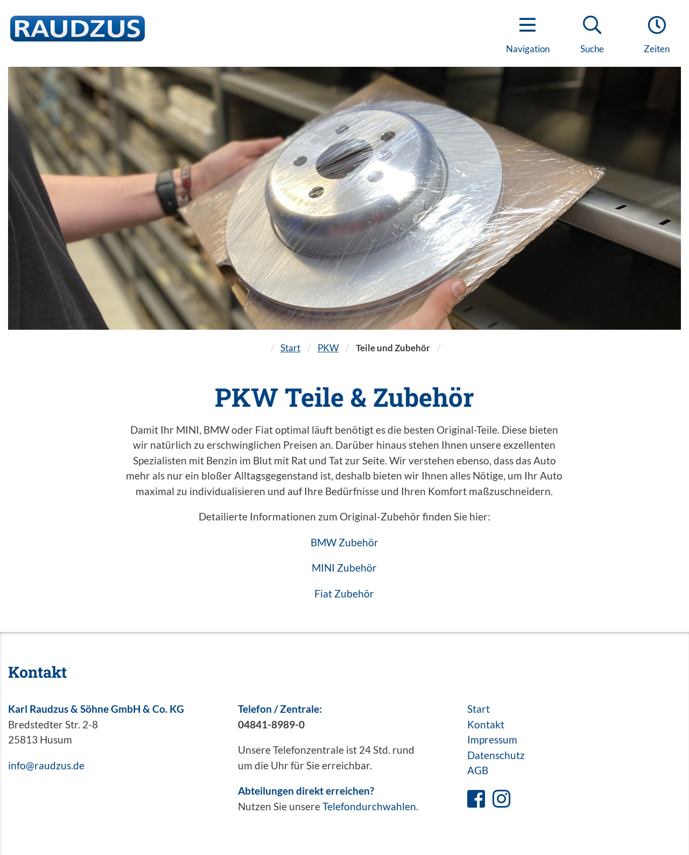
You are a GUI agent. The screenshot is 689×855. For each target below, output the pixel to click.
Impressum (492, 739)
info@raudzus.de (46, 765)
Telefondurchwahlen (369, 806)
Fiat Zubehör (344, 593)
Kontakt (485, 724)
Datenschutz (496, 755)
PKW (328, 347)
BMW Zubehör (344, 542)
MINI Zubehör (344, 567)
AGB (477, 770)
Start (290, 347)
